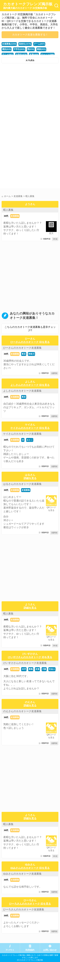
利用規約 (29, 950)
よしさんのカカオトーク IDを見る (29, 385)
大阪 (44, 669)
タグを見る (30, 60)
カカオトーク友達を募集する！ (30, 34)
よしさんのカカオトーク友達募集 (22, 390)
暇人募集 (8, 210)
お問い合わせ (50, 950)
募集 (31, 669)
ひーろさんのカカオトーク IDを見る (30, 903)
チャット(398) (47, 54)
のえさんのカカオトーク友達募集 (22, 711)
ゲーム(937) (39, 44)
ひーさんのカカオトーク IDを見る (29, 342)
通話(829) (6, 49)
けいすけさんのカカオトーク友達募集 (25, 663)
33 (23, 440)
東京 (24, 354)
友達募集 (15, 216)
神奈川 (31, 354)
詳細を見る (30, 478)
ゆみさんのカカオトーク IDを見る (29, 868)
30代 (6, 216)
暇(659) (30, 49)
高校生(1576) (25, 44)
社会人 (52, 669)
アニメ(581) (7, 54)
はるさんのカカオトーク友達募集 (22, 484)
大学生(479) (21, 54)
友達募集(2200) (9, 44)
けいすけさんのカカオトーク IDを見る (30, 657)
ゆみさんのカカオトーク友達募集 (22, 873)
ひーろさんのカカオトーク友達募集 (23, 909)
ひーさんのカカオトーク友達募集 (22, 347)
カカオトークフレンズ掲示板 (27, 6)
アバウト (9, 950)
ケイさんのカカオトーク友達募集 (22, 433)
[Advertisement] (30, 97)
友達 (37, 669)
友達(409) (33, 54)
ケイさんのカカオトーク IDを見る (29, 428)
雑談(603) (41, 49)
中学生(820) (19, 49)
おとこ (30, 440)
